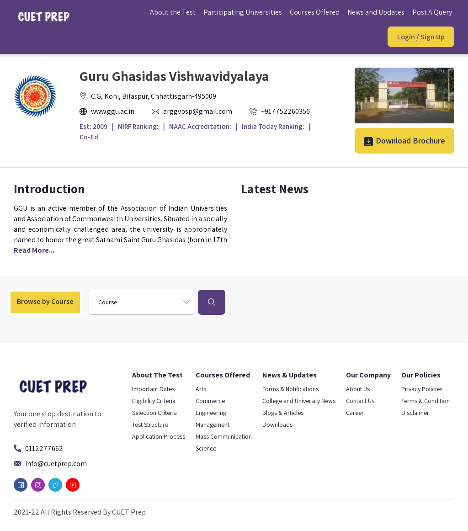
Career (355, 413)
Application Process (158, 436)
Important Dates (153, 389)
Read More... (34, 250)
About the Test (173, 12)
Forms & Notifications (290, 389)
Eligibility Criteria (154, 401)
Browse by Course (45, 301)
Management (212, 424)
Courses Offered (315, 12)
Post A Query (432, 12)
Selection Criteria (154, 413)
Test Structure (150, 424)
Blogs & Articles (282, 413)
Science (206, 448)
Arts (201, 389)
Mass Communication (224, 436)
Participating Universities (242, 12)
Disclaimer (415, 413)
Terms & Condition (425, 401)
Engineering (211, 413)
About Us (358, 389)
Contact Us (360, 401)
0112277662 (44, 448)
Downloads (277, 424)
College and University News (298, 401)
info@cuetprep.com (56, 463)
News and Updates (375, 12)
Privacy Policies (421, 389)
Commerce (210, 401)
